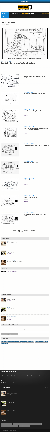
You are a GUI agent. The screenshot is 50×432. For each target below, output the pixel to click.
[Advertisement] (25, 283)
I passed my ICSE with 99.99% (31, 162)
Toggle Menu (25, 1)
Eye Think (15, 341)
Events (11, 341)
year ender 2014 (44, 341)
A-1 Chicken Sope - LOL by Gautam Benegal (34, 111)
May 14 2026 (9, 253)
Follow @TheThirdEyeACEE (12, 271)
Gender (8, 241)
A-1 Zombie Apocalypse (29, 180)
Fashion (20, 426)
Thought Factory (15, 426)
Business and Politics (30, 341)
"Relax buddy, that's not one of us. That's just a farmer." (18, 63)
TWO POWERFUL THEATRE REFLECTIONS (14, 261)
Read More (26, 82)
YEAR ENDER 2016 (4, 343)
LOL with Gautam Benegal (6, 61)
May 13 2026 (9, 262)
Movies (7, 341)
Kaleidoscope (25, 13)
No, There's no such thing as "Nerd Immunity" (34, 93)
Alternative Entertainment (11, 260)
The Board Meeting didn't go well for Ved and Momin (35, 215)
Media (20, 341)
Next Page (26, 230)
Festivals (2, 341)
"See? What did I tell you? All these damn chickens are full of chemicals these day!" (36, 128)
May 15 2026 (9, 244)
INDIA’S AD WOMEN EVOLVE (12, 13)
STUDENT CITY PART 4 (33, 13)
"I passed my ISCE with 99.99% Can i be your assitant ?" (36, 146)
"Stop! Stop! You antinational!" (31, 197)
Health (24, 341)
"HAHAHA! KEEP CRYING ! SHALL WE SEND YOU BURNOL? (35, 77)
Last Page (34, 230)
